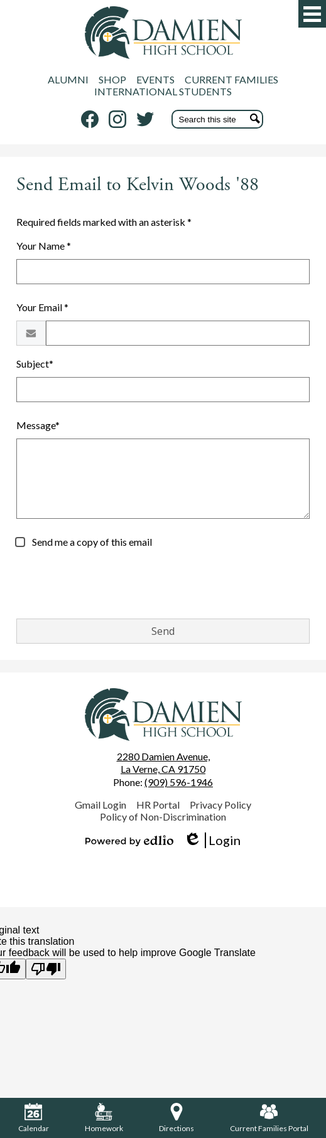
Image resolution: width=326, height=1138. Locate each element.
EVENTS (155, 79)
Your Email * (42, 307)
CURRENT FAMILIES (231, 79)
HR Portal (158, 805)
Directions (176, 1118)
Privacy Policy (220, 805)
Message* (38, 425)
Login (212, 840)
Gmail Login (100, 805)
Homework (104, 1118)
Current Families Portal (269, 1118)
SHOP (112, 79)
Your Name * (43, 246)
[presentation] (111, 584)
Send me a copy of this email (91, 542)
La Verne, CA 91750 (163, 762)
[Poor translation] (46, 969)
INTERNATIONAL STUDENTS (163, 91)
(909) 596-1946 (178, 782)
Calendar (33, 1118)
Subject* (34, 364)
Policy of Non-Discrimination (163, 816)
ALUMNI (68, 79)
